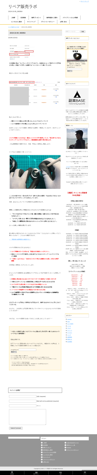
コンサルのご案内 (16, 21)
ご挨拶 (13, 17)
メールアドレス (15, 349)
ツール (69, 326)
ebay (68, 321)
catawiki (69, 319)
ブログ (69, 328)
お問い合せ (63, 21)
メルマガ (68, 166)
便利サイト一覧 (71, 445)
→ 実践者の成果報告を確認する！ (20, 239)
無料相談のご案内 (51, 17)
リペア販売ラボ (22, 6)
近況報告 (23, 17)
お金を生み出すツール (73, 442)
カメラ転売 (70, 323)
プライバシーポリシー (47, 21)
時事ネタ (69, 339)
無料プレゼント (36, 17)
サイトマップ (31, 21)
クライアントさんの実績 (70, 17)
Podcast (69, 447)
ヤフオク (69, 332)
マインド (69, 330)
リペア (69, 335)
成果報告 (69, 337)
